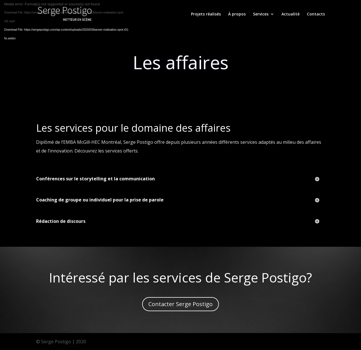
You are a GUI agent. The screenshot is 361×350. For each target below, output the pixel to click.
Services (260, 14)
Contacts (316, 14)
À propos (237, 14)
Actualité (290, 14)
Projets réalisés (206, 14)
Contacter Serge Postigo (180, 304)
